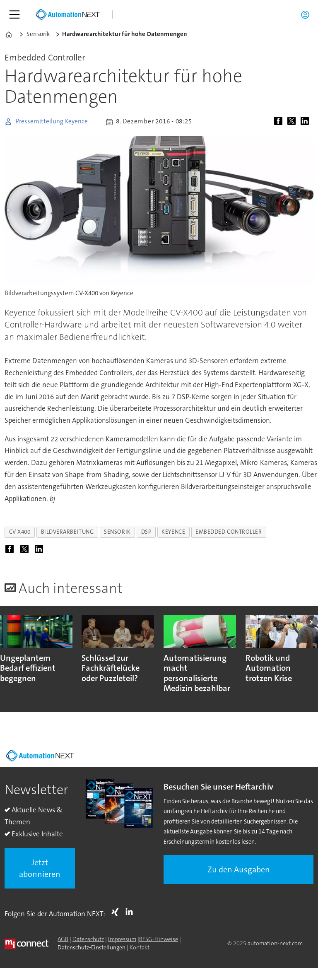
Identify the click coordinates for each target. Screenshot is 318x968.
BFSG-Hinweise (158, 939)
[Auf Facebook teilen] (280, 122)
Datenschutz (88, 939)
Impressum (122, 939)
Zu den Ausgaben (238, 869)
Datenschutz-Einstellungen (91, 947)
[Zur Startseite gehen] (67, 14)
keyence (173, 531)
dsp (146, 531)
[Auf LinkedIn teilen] (306, 122)
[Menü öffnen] (14, 14)
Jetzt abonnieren (39, 868)
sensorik (117, 531)
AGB (63, 939)
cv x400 (20, 531)
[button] (312, 622)
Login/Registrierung (307, 14)
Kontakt (139, 947)
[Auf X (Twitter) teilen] (293, 122)
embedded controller (228, 531)
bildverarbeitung (67, 531)
